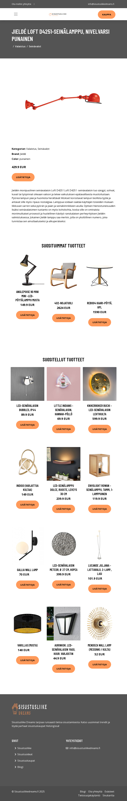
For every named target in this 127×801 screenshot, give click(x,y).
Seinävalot (35, 46)
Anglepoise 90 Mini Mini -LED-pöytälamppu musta (27, 296)
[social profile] (34, 4)
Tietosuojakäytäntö (89, 795)
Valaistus (20, 46)
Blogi (20, 767)
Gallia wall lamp (27, 570)
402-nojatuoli (63, 303)
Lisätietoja (23, 177)
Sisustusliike (24, 748)
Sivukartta (108, 795)
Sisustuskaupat (26, 760)
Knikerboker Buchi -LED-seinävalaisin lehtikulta (99, 410)
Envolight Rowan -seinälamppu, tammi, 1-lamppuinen (99, 490)
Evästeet (109, 791)
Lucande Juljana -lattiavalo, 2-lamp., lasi (99, 569)
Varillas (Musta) (27, 645)
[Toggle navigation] (16, 14)
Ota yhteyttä (95, 791)
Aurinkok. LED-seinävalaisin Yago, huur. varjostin (63, 649)
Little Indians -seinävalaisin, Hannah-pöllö (63, 410)
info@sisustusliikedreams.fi (101, 4)
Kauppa (106, 14)
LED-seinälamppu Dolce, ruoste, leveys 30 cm (63, 490)
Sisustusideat (24, 754)
